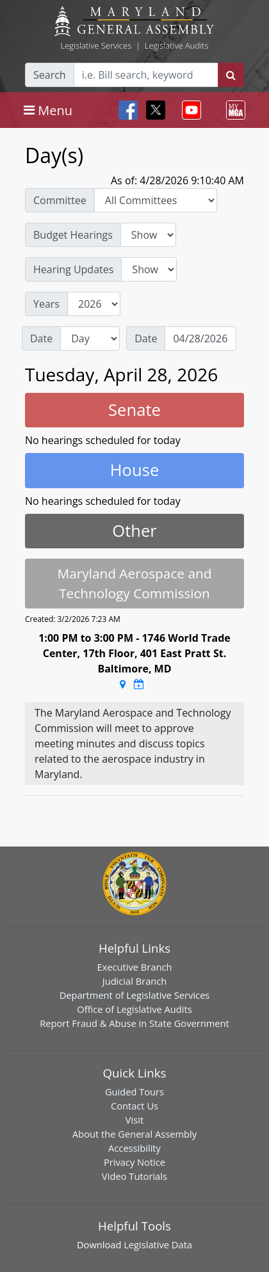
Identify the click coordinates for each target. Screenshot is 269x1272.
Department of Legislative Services (135, 995)
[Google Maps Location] (123, 684)
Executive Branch (134, 966)
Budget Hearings (73, 235)
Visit (134, 1119)
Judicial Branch (134, 980)
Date (41, 338)
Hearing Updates (73, 269)
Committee (59, 200)
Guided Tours (134, 1091)
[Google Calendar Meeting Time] (139, 684)
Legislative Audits (177, 45)
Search (49, 75)
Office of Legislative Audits (134, 1009)
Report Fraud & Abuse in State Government (134, 1023)
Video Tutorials (134, 1176)
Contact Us (134, 1105)
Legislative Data (158, 1244)
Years (46, 304)
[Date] (200, 338)
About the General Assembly (134, 1133)
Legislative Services (95, 45)
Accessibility (134, 1147)
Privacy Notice (134, 1162)
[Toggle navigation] (48, 110)
